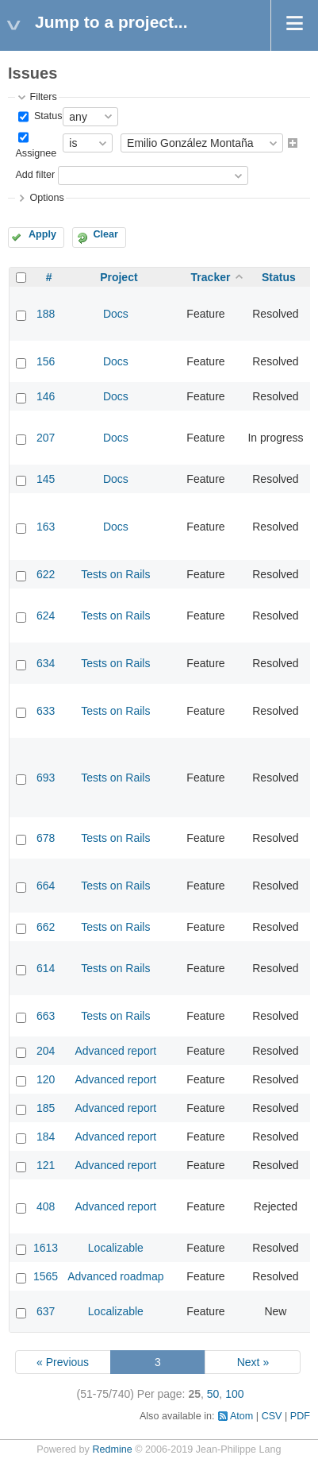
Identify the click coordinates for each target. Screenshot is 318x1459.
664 (45, 885)
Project (118, 277)
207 (45, 437)
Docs (115, 313)
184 (45, 1136)
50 (213, 1394)
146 (45, 396)
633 (45, 710)
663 (45, 1015)
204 (45, 1050)
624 (45, 615)
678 (45, 838)
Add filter (35, 174)
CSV (272, 1416)
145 (45, 479)
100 (234, 1394)
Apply (42, 234)
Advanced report (116, 1050)
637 (45, 1311)
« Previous (62, 1362)
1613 (45, 1247)
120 (45, 1079)
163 (45, 526)
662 (45, 927)
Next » (253, 1362)
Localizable (116, 1247)
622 (45, 574)
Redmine (112, 1449)
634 (45, 663)
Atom (241, 1416)
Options (46, 197)
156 (45, 361)
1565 (45, 1276)
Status (46, 116)
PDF (300, 1416)
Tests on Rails (115, 574)
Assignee (35, 153)
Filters (42, 96)
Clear (105, 234)
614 (45, 968)
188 (45, 313)
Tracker (211, 277)
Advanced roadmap (115, 1276)
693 (45, 777)
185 (45, 1108)
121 (45, 1165)
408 (45, 1206)
